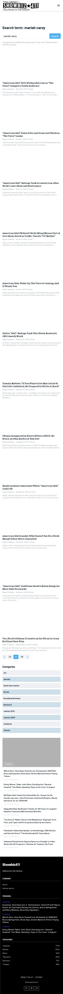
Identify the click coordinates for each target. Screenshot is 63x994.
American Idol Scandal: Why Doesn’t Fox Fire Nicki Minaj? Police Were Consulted (30, 537)
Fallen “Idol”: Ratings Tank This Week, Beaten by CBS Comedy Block (29, 334)
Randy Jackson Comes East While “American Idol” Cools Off (30, 487)
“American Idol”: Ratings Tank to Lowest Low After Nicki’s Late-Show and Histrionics (30, 184)
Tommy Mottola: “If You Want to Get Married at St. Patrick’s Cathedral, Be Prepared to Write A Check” (30, 385)
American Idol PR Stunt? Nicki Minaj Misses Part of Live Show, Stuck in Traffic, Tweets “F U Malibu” (31, 234)
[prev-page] (4, 657)
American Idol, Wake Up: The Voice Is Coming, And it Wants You (30, 284)
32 (10, 656)
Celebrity (8, 764)
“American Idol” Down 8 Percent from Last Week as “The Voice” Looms (31, 134)
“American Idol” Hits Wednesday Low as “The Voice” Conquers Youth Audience (27, 84)
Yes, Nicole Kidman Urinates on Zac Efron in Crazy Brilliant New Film (30, 640)
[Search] (55, 36)
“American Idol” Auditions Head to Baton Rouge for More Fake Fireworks (31, 587)
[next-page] (27, 657)
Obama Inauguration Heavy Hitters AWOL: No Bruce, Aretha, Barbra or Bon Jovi (28, 437)
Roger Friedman (8, 89)
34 (22, 656)
